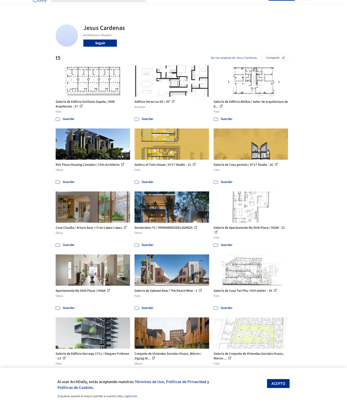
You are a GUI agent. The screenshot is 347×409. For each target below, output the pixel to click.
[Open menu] (307, 6)
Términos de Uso (149, 382)
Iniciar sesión (256, 6)
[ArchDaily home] (39, 6)
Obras (155, 6)
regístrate (130, 396)
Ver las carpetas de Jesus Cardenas (234, 57)
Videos (232, 6)
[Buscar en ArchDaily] (102, 6)
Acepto (278, 383)
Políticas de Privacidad (186, 382)
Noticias (216, 6)
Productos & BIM (194, 6)
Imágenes (170, 6)
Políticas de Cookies (75, 387)
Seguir (100, 43)
